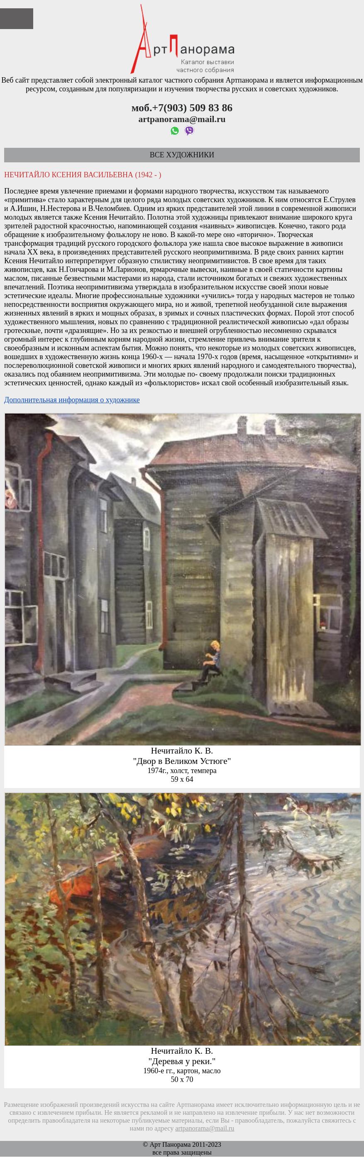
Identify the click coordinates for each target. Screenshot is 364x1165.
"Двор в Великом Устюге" (182, 761)
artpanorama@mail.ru (204, 1128)
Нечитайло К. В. (182, 751)
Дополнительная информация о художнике (72, 400)
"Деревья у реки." (182, 1061)
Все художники (182, 155)
